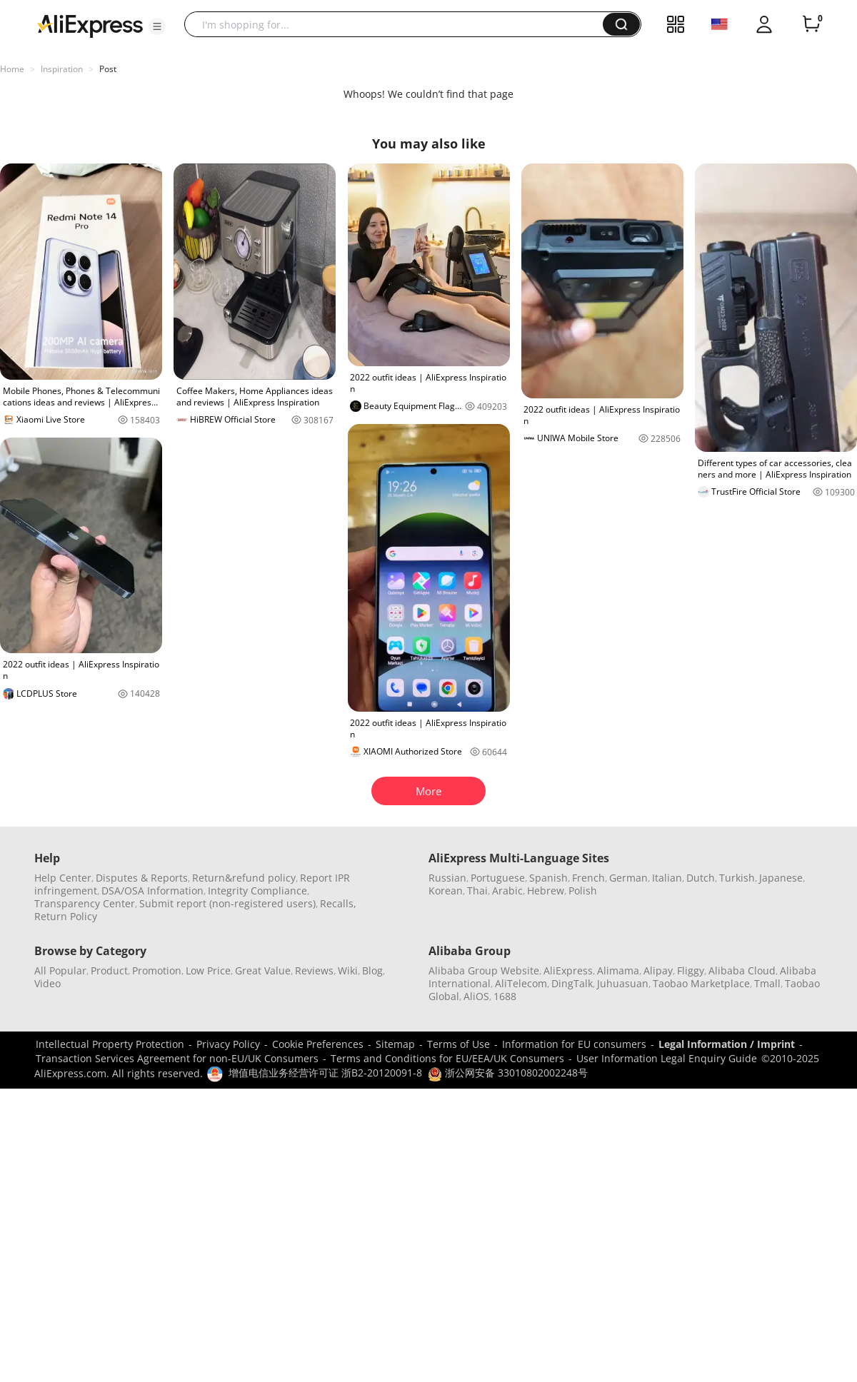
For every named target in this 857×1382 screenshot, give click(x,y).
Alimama (618, 970)
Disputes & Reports (142, 877)
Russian (447, 877)
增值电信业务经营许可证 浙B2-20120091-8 (325, 1072)
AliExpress (568, 970)
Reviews (314, 970)
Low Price (208, 970)
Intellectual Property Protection (110, 1044)
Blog (372, 970)
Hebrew (545, 890)
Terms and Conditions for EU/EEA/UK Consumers (447, 1058)
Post (107, 69)
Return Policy (65, 916)
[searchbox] (399, 24)
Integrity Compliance (257, 890)
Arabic (507, 890)
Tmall (767, 983)
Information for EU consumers (574, 1044)
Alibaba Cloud (742, 970)
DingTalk (572, 983)
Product (109, 970)
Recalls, (338, 903)
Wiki (348, 970)
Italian (667, 877)
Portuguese (498, 877)
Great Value (263, 970)
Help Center (62, 877)
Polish (582, 890)
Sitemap (395, 1044)
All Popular (60, 970)
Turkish (737, 877)
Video (47, 983)
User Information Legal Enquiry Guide (666, 1058)
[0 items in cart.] (811, 24)
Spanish (548, 877)
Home (12, 69)
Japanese (781, 877)
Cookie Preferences (318, 1044)
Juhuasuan (622, 983)
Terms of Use (458, 1044)
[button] (157, 26)
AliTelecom (521, 983)
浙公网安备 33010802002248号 (508, 1072)
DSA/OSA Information (152, 890)
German (628, 877)
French (588, 877)
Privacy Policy (228, 1044)
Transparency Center (84, 903)
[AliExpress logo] (90, 25)
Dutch (700, 877)
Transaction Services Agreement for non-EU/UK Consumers (177, 1058)
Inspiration (62, 69)
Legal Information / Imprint (726, 1044)
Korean (445, 890)
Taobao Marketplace (701, 983)
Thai (477, 890)
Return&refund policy (244, 877)
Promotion (156, 970)
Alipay (658, 970)
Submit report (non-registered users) (227, 903)
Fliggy (690, 970)
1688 (504, 996)
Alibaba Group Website (483, 970)
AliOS (476, 996)
